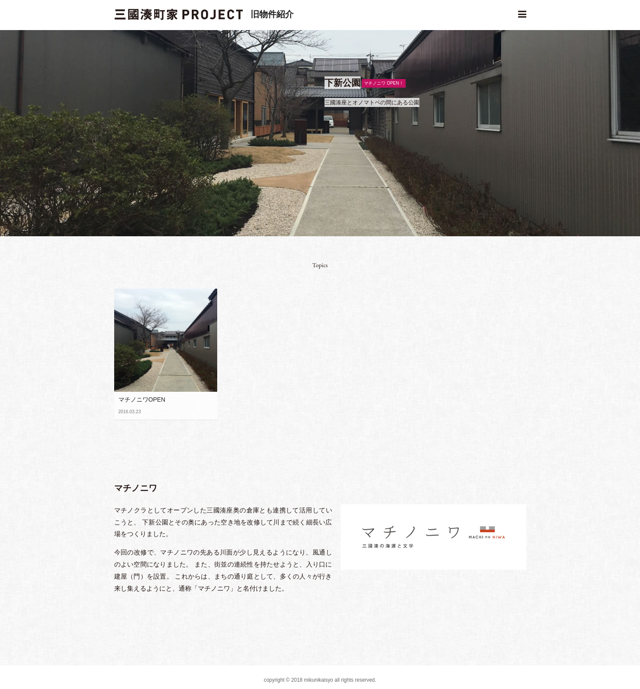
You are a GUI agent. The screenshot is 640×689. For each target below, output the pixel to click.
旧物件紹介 (272, 14)
